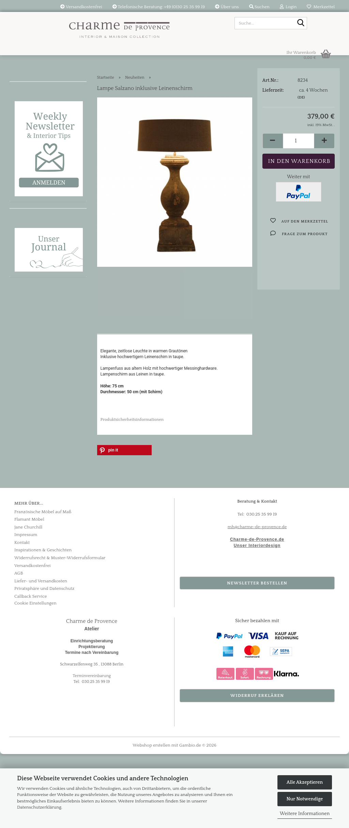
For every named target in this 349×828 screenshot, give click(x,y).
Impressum (25, 608)
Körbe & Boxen (35, 308)
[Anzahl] (299, 158)
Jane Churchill (28, 600)
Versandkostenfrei (81, 6)
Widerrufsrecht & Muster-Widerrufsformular (59, 631)
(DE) (301, 114)
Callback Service (30, 670)
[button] (272, 158)
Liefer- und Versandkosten (40, 654)
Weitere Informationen (305, 813)
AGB (18, 646)
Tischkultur (30, 260)
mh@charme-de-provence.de (257, 600)
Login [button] (288, 6)
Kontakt (22, 616)
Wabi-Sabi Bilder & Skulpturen (40, 177)
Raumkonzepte (35, 213)
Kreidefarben (32, 244)
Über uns (227, 6)
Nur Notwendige (305, 799)
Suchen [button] (259, 6)
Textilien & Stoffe (38, 140)
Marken (24, 228)
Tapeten (25, 340)
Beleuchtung (31, 156)
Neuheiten (28, 92)
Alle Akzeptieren (305, 782)
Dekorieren (30, 276)
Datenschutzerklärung (39, 807)
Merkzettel (321, 6)
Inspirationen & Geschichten (43, 624)
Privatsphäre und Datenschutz (44, 662)
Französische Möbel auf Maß (42, 585)
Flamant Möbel (35, 124)
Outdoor (26, 324)
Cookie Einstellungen (35, 677)
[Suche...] (300, 23)
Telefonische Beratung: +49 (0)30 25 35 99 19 (158, 6)
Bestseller (27, 292)
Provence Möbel (36, 108)
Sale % (23, 197)
